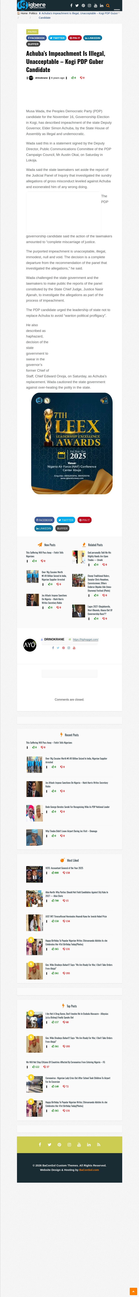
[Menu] (117, 11)
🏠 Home (22, 13)
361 (56, 973)
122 (37, 1067)
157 (56, 1022)
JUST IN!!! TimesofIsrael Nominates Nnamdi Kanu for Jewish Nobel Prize (76, 916)
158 (67, 872)
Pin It (75, 38)
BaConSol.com (89, 1169)
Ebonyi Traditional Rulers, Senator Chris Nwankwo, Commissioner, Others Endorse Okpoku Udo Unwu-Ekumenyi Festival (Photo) (100, 583)
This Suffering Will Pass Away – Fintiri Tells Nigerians (49, 742)
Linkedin (92, 38)
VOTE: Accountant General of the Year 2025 (64, 868)
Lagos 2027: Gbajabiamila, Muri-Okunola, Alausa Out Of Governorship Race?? (100, 610)
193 (67, 973)
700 (56, 900)
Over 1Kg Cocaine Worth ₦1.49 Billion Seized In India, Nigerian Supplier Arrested (54, 575)
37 (47, 1067)
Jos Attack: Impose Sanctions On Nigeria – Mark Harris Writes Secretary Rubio (54, 599)
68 (66, 1022)
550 (56, 921)
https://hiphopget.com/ (85, 639)
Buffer (33, 44)
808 (56, 872)
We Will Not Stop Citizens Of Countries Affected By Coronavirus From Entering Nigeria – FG (65, 1062)
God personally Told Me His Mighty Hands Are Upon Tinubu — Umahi (99, 556)
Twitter (57, 38)
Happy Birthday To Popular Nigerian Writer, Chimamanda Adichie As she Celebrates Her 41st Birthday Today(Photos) (76, 942)
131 (67, 949)
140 (56, 1086)
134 (67, 921)
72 (66, 1086)
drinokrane (41, 77)
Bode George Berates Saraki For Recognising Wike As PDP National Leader (78, 807)
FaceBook (36, 38)
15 (66, 900)
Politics (33, 13)
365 (56, 949)
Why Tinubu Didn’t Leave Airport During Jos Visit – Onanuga (71, 831)
